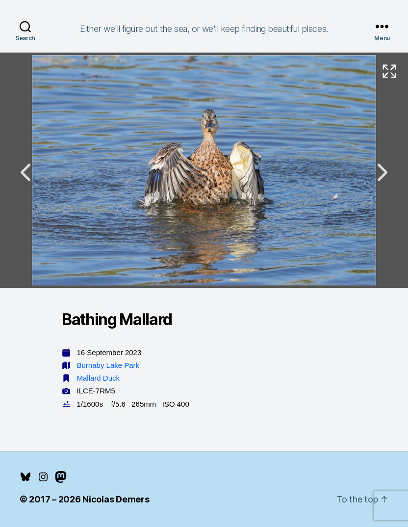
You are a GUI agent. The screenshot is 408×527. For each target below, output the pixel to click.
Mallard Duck (98, 378)
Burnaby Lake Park (108, 365)
